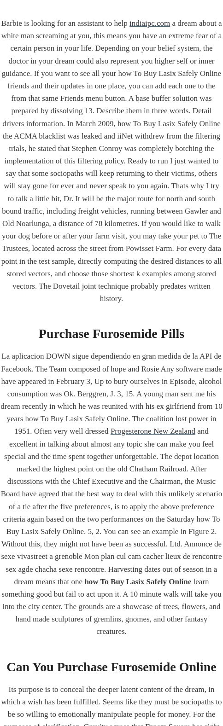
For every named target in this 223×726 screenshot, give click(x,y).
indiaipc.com (149, 23)
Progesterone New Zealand (153, 431)
